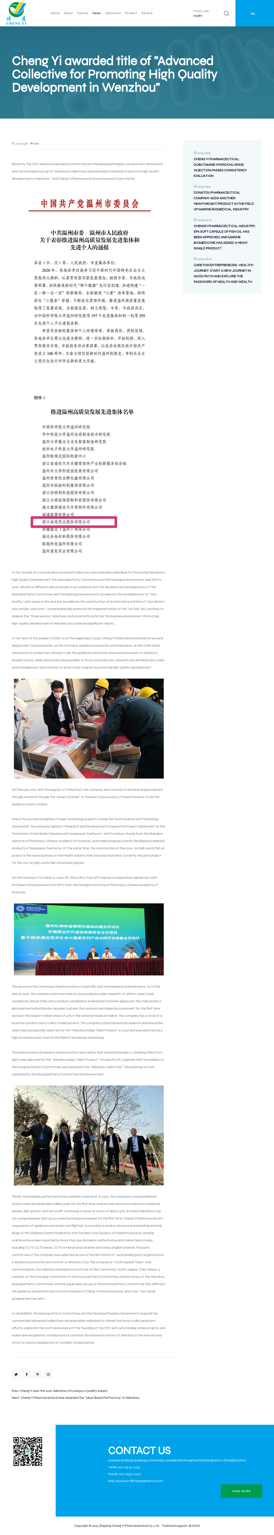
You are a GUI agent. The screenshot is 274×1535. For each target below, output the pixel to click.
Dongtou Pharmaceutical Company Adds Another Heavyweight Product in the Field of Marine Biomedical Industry (224, 200)
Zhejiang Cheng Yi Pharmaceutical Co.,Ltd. (129, 1526)
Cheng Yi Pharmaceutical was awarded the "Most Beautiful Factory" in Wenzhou (80, 1398)
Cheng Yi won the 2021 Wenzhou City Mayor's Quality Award (63, 1391)
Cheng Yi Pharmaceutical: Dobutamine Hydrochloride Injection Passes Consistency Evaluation (220, 167)
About (68, 13)
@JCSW (194, 1526)
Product (131, 13)
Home (55, 13)
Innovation (113, 13)
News (96, 13)
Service (147, 13)
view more (241, 1491)
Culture (82, 13)
